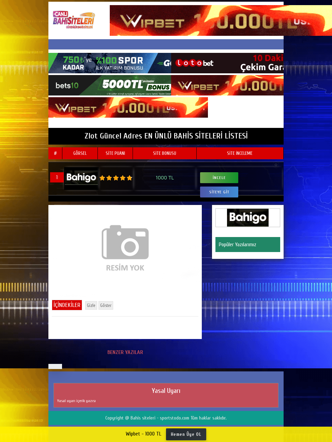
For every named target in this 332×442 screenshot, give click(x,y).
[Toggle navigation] (166, 44)
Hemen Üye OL (186, 434)
